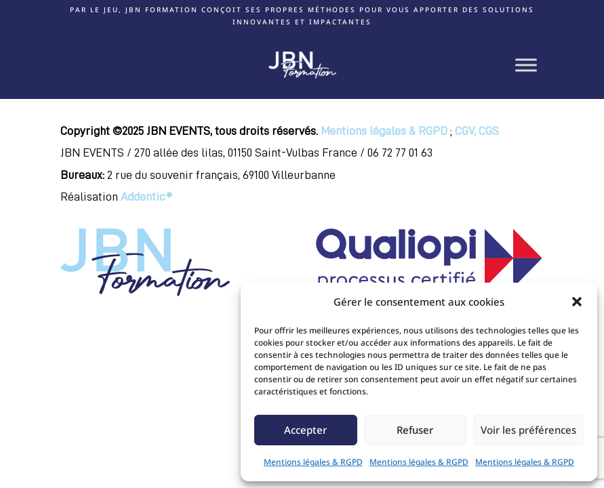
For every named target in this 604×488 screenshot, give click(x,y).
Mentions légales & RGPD (313, 462)
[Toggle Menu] (526, 64)
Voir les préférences (528, 429)
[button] (577, 301)
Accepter (305, 429)
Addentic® (146, 196)
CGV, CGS (477, 131)
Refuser (415, 429)
